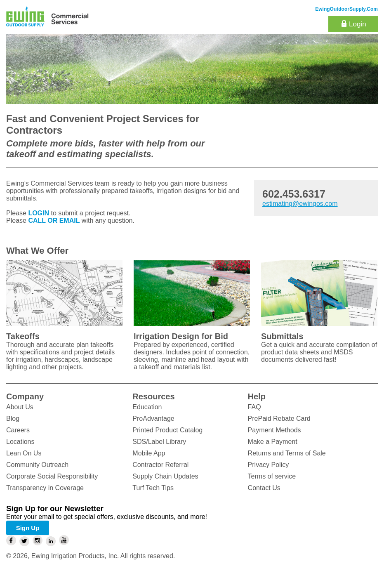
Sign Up (28, 527)
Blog (12, 418)
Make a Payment (272, 441)
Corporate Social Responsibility (52, 476)
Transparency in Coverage (45, 487)
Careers (18, 430)
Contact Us (264, 487)
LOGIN (38, 213)
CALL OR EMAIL (54, 220)
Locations (20, 441)
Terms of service (272, 476)
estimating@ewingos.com (300, 203)
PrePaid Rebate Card (279, 418)
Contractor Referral (160, 464)
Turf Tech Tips (153, 487)
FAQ (254, 406)
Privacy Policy (268, 464)
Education (147, 406)
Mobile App (148, 453)
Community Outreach (37, 464)
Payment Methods (274, 430)
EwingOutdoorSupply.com (346, 9)
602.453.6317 (293, 194)
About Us (19, 406)
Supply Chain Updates (165, 476)
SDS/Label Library (159, 441)
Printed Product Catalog (167, 430)
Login (357, 24)
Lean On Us (23, 453)
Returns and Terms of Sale (287, 453)
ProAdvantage (153, 418)
